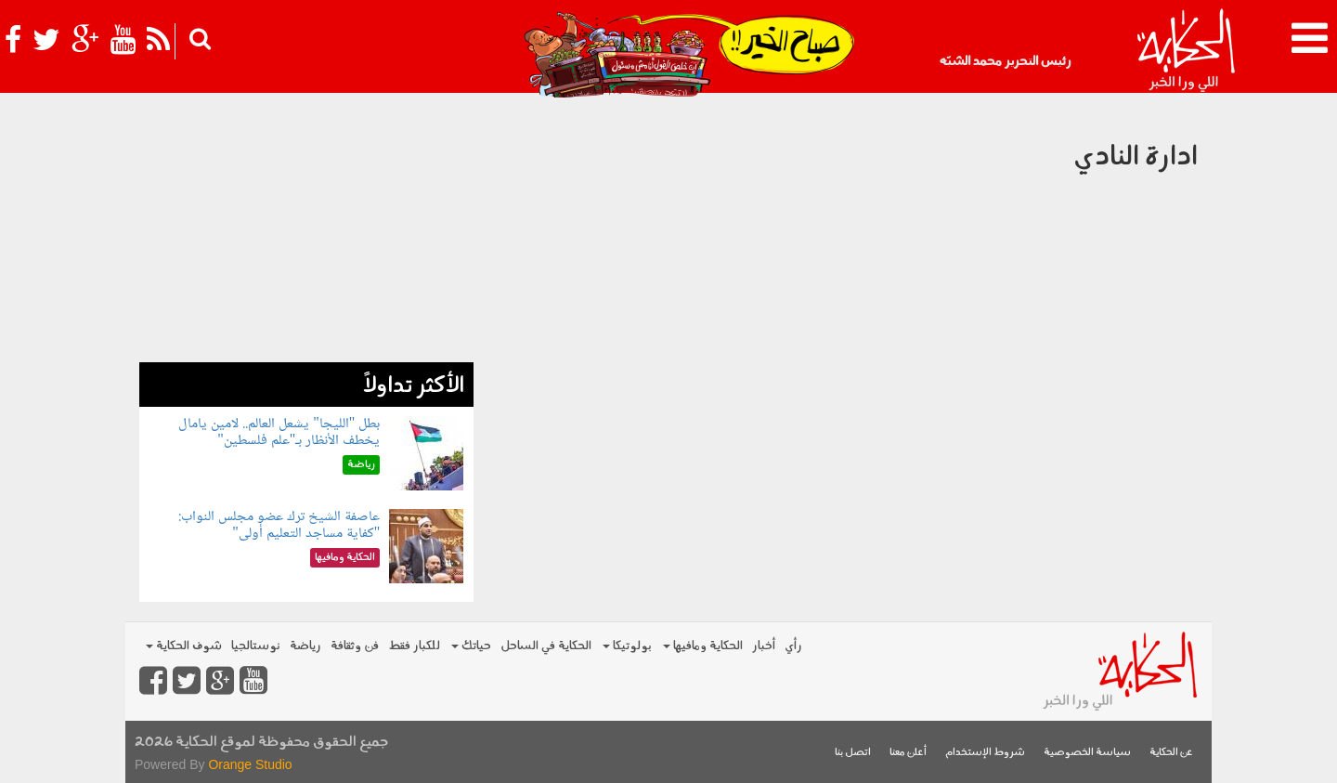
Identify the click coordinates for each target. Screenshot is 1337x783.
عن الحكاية (1171, 753)
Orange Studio (250, 764)
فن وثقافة (355, 646)
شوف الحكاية (184, 646)
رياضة (305, 646)
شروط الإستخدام (985, 753)
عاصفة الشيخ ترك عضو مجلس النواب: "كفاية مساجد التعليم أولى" (279, 525)
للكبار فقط (414, 646)
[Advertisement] (306, 232)
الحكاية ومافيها (703, 646)
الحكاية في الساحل (545, 646)
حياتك (471, 646)
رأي (793, 646)
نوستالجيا (255, 646)
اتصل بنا (853, 753)
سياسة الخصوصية (1087, 753)
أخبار (763, 646)
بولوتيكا (627, 646)
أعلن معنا (908, 753)
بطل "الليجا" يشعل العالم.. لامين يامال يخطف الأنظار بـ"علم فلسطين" (279, 432)
